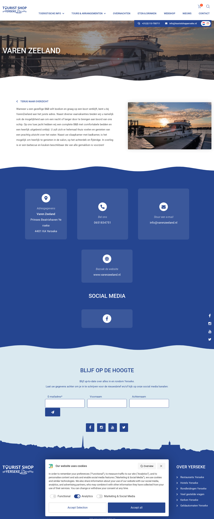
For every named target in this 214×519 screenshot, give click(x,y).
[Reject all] (161, 466)
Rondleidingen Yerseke (150, 440)
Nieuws (187, 13)
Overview (146, 466)
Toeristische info (50, 13)
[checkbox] (59, 496)
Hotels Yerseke (146, 446)
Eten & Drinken (147, 13)
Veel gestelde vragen (192, 451)
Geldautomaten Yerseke (194, 463)
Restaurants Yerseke (149, 451)
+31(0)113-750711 (149, 24)
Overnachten (121, 13)
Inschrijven (49, 369)
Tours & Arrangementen (87, 13)
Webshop (169, 13)
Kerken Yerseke (189, 457)
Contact (204, 13)
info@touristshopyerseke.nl (181, 24)
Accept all (136, 507)
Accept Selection (78, 507)
